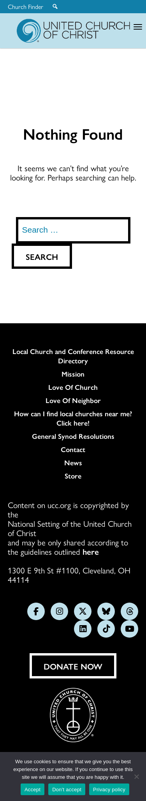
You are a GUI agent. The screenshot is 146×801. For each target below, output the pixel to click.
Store (73, 475)
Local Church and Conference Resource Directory (73, 356)
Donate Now (73, 666)
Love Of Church (73, 387)
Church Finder (25, 7)
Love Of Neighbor (73, 400)
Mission (73, 374)
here (91, 551)
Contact (73, 449)
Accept (32, 789)
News (73, 462)
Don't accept (66, 789)
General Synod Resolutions (73, 436)
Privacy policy (109, 789)
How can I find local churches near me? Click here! (73, 418)
